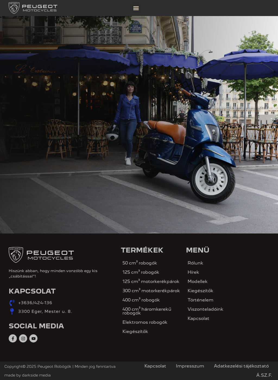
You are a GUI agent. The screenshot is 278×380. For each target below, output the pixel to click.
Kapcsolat (198, 318)
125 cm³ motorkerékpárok (150, 281)
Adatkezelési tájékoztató (241, 366)
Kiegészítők (135, 331)
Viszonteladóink (205, 309)
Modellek (198, 281)
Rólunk (195, 263)
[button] (136, 8)
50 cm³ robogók (139, 263)
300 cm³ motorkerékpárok (151, 290)
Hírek (193, 272)
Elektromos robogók (145, 322)
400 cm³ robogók (141, 300)
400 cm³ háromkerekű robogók (146, 311)
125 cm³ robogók (140, 272)
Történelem (200, 300)
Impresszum (190, 366)
